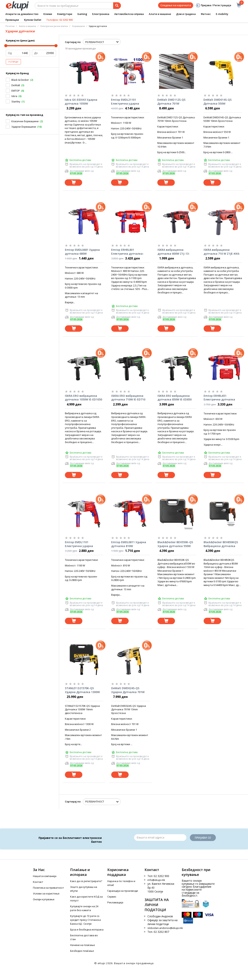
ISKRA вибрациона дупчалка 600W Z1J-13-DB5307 (174, 252)
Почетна (10, 26)
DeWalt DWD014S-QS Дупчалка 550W (217, 101)
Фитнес (206, 14)
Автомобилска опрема (129, 14)
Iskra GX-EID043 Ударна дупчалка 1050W (81, 101)
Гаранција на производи (122, 891)
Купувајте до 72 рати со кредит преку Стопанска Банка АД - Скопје (85, 919)
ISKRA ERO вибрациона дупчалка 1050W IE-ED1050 (83, 397)
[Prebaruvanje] (117, 5)
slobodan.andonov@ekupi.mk (165, 928)
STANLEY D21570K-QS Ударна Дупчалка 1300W (82, 690)
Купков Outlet (32, 19)
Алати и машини (160, 14)
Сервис (111, 896)
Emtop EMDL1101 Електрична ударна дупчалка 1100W (79, 544)
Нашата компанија (44, 876)
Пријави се (203, 837)
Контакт (38, 882)
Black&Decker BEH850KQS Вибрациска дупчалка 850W (221, 544)
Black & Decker (20, 80)
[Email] (160, 837)
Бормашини (78, 26)
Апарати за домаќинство (21, 14)
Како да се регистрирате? (86, 881)
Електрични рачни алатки (54, 26)
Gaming (82, 14)
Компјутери (64, 14)
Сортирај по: (73, 42)
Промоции (12, 19)
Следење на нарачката (175, 5)
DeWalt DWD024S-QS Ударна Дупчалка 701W (128, 690)
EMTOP (15, 90)
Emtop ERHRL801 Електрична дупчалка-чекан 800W (127, 252)
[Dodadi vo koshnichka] (73, 182)
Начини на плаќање (82, 945)
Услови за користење (46, 893)
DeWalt (15, 85)
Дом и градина (186, 14)
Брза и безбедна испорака (86, 929)
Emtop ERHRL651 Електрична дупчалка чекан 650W (219, 398)
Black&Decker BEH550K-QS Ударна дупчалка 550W (175, 544)
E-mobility (222, 14)
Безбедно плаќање (82, 951)
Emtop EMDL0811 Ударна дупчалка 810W (128, 544)
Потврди (13, 61)
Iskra (14, 96)
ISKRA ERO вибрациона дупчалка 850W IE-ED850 (175, 397)
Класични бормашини (25, 121)
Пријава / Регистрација (213, 5)
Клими (47, 14)
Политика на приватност (48, 887)
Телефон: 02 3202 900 (59, 19)
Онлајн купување (43, 899)
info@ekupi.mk (156, 880)
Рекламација (115, 902)
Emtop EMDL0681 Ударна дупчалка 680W (82, 251)
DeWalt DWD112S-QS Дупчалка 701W (171, 101)
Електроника (100, 14)
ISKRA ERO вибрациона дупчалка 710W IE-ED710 (128, 397)
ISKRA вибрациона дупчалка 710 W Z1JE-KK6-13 (222, 252)
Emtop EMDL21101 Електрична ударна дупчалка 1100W (125, 102)
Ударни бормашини (23, 126)
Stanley (15, 101)
